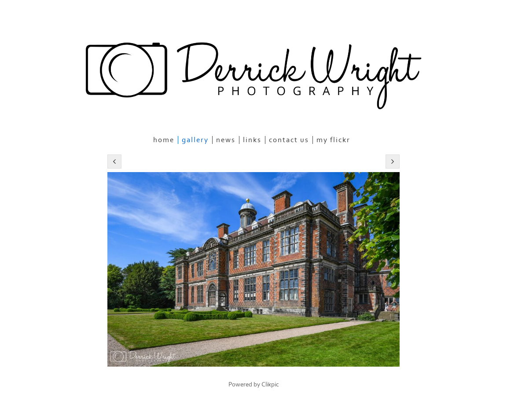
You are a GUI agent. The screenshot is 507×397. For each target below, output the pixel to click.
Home (163, 140)
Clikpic (270, 384)
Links (252, 140)
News (225, 140)
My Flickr (333, 140)
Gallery (195, 140)
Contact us (289, 140)
